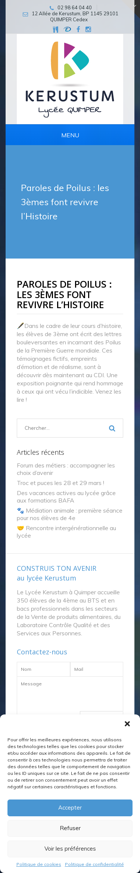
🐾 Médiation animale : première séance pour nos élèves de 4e (69, 514)
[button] (128, 724)
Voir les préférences (70, 848)
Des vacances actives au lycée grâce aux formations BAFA (66, 496)
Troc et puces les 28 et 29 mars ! (60, 482)
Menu (70, 135)
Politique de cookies (38, 864)
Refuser (70, 828)
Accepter (70, 807)
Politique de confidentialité (94, 864)
